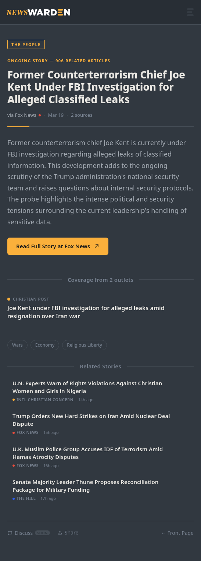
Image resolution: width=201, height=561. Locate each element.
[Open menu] (190, 12)
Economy (44, 345)
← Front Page (177, 532)
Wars (17, 345)
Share (68, 532)
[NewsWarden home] (38, 12)
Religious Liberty (84, 345)
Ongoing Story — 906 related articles (58, 60)
